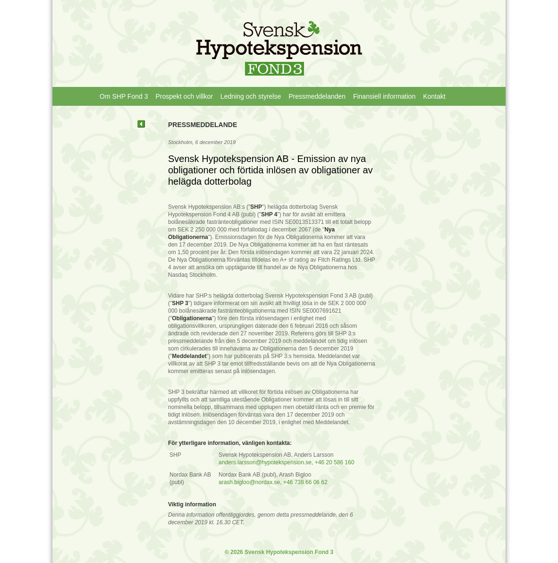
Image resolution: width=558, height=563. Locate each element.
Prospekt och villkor (183, 96)
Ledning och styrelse (250, 96)
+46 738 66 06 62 (305, 482)
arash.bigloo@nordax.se (249, 482)
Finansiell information (384, 96)
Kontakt (434, 96)
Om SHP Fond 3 (124, 96)
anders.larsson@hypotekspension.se (265, 462)
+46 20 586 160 (335, 462)
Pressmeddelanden (317, 96)
